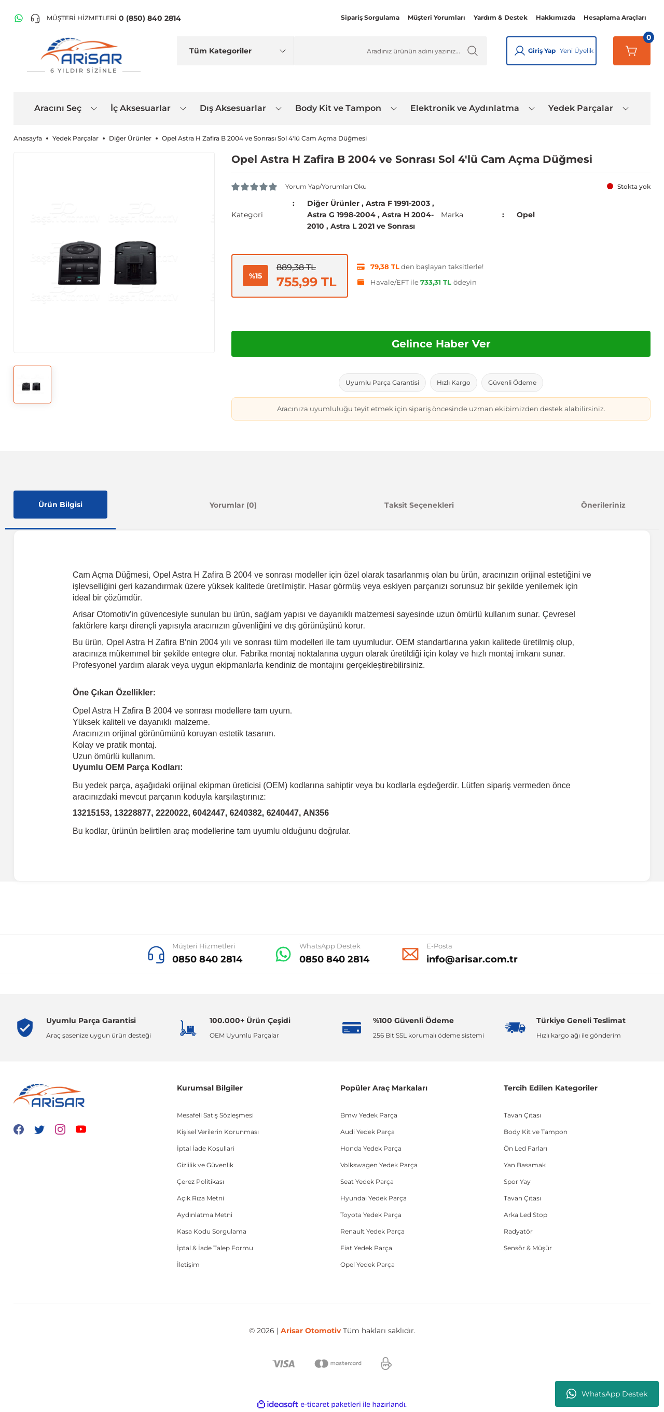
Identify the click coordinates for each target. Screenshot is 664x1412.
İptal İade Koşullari (205, 1148)
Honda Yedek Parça (371, 1148)
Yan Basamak (525, 1165)
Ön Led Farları (525, 1148)
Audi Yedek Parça (367, 1132)
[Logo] (83, 55)
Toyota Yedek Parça (371, 1215)
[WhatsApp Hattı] (18, 18)
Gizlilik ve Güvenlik (205, 1165)
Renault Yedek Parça (372, 1231)
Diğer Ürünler (333, 203)
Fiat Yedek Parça (366, 1248)
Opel (526, 214)
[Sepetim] (632, 50)
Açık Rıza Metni (200, 1198)
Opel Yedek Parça (367, 1264)
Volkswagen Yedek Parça (379, 1165)
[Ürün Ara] (390, 50)
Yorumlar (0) (233, 505)
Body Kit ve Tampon (536, 1132)
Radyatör (518, 1231)
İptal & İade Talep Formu (215, 1248)
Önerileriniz (603, 505)
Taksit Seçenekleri (419, 505)
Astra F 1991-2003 (398, 203)
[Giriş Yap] (520, 51)
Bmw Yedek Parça (368, 1115)
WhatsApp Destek (606, 1394)
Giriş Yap (542, 50)
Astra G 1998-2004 (341, 214)
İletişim (188, 1264)
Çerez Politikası (200, 1181)
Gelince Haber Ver (441, 344)
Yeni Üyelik (576, 50)
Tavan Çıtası (522, 1115)
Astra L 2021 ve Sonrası (372, 226)
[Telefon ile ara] (105, 18)
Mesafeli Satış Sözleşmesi (215, 1115)
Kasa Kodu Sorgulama (211, 1231)
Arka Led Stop (525, 1215)
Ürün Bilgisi (60, 504)
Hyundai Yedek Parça (373, 1198)
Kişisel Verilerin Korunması (218, 1132)
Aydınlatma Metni (204, 1215)
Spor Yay (517, 1181)
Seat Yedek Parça (367, 1181)
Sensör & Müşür (528, 1248)
